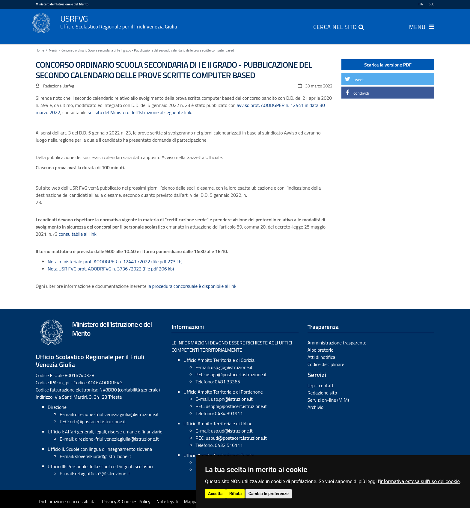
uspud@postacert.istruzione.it (236, 438)
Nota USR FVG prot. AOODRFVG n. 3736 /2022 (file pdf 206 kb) (111, 268)
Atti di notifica (321, 357)
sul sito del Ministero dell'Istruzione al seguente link (139, 112)
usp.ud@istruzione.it (232, 430)
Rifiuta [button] (235, 493)
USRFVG (247, 21)
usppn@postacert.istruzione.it (236, 406)
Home (40, 50)
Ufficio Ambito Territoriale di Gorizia (218, 360)
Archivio (316, 407)
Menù (417, 27)
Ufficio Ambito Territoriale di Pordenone (223, 391)
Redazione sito (322, 392)
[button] (387, 79)
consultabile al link (77, 234)
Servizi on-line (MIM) (328, 399)
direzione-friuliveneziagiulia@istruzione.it (117, 414)
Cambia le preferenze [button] (268, 493)
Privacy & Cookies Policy (126, 501)
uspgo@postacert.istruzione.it (236, 374)
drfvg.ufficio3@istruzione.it (102, 473)
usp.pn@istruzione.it (232, 399)
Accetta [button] (215, 493)
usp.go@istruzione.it (231, 367)
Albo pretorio (321, 349)
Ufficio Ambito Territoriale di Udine (217, 423)
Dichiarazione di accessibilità (67, 501)
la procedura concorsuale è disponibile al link (191, 286)
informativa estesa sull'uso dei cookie (420, 481)
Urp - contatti (321, 385)
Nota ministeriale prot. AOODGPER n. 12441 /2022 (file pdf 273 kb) (115, 261)
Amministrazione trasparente (337, 342)
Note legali (167, 501)
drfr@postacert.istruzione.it (98, 421)
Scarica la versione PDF (388, 64)
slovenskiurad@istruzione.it (103, 456)
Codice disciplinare (326, 364)
